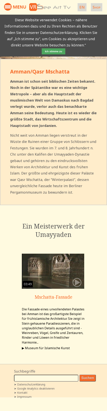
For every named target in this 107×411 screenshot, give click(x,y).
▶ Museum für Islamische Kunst (46, 348)
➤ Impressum (23, 397)
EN (82, 7)
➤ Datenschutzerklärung (29, 384)
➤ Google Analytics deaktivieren (34, 388)
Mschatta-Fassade (53, 297)
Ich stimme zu (53, 51)
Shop (97, 7)
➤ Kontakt (20, 392)
